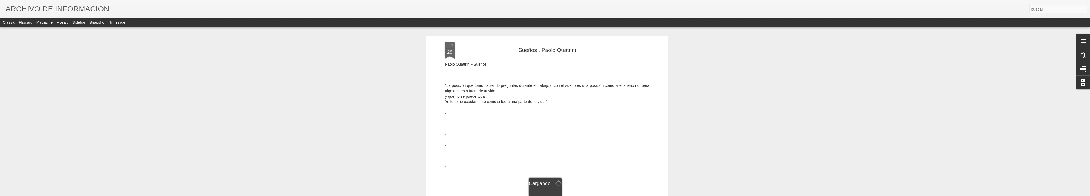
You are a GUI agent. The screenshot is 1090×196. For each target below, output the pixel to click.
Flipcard (25, 22)
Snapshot (97, 22)
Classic (9, 22)
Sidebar (79, 22)
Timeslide (117, 22)
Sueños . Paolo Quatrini (547, 49)
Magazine (44, 22)
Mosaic (62, 22)
